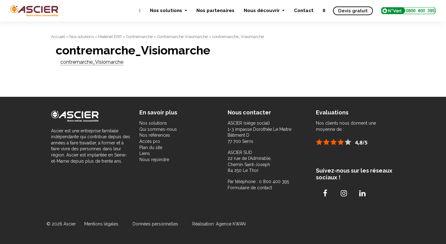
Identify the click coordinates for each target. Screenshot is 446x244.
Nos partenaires (215, 10)
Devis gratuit (353, 11)
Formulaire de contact (250, 187)
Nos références (154, 135)
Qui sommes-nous (158, 129)
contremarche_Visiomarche (91, 62)
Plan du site (150, 147)
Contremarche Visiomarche (182, 36)
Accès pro (149, 141)
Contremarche (139, 36)
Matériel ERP (110, 36)
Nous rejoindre (154, 159)
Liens (144, 153)
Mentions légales (102, 223)
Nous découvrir (262, 10)
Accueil (58, 36)
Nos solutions (166, 10)
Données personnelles (155, 223)
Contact (303, 10)
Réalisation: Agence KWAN (219, 223)
